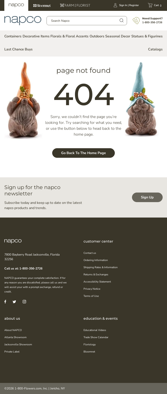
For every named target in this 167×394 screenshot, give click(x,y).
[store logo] (22, 20)
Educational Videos (95, 330)
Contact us (90, 253)
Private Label (12, 351)
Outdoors (97, 36)
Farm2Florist (75, 5)
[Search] (121, 20)
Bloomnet (42, 5)
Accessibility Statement (97, 281)
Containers (13, 36)
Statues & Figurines (147, 36)
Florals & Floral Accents (69, 36)
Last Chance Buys (18, 49)
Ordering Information (96, 260)
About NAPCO (13, 330)
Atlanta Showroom (15, 337)
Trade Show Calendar (96, 337)
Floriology (90, 344)
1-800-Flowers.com (28, 388)
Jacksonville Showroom (18, 344)
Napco (16, 5)
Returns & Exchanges (96, 274)
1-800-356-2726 (152, 22)
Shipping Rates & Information (101, 267)
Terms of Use (91, 296)
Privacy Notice (92, 289)
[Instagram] (24, 301)
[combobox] (87, 20)
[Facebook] (5, 301)
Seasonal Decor (117, 36)
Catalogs (155, 49)
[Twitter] (14, 301)
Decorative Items (36, 36)
